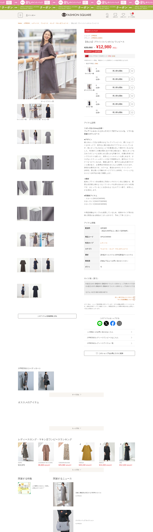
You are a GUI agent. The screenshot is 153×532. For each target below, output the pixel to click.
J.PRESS (94, 37)
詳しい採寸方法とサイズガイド (124, 298)
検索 (107, 16)
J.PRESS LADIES (96, 39)
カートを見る (131, 16)
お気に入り (123, 16)
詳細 (113, 57)
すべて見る (75, 396)
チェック (28, 508)
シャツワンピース (38, 508)
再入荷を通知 (117, 72)
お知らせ (115, 16)
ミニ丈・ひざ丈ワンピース (27, 520)
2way (53, 508)
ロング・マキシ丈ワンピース (47, 520)
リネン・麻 (61, 508)
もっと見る (75, 429)
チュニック (62, 520)
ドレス (70, 520)
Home (20, 24)
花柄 (48, 508)
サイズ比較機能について (126, 300)
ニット (21, 508)
